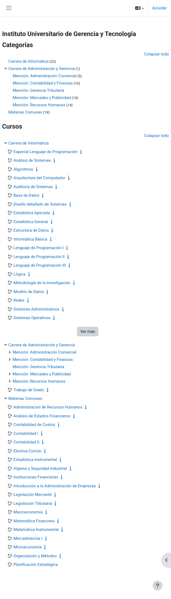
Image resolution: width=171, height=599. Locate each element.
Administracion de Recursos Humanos (47, 407)
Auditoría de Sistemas (33, 186)
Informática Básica (30, 239)
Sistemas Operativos (32, 317)
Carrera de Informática (28, 61)
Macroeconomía (28, 512)
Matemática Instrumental (36, 529)
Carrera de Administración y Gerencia (41, 68)
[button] (140, 8)
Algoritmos (23, 169)
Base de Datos (26, 195)
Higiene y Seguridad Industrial (40, 468)
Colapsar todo (156, 54)
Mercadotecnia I (27, 538)
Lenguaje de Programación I (38, 247)
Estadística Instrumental (35, 459)
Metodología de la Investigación (41, 282)
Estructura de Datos (31, 230)
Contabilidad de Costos (34, 424)
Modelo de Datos (28, 291)
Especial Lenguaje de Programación (45, 151)
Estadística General (30, 221)
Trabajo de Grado (28, 389)
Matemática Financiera (34, 521)
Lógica (19, 274)
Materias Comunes (25, 112)
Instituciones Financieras (35, 477)
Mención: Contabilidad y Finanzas (43, 83)
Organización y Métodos (35, 556)
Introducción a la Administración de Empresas (54, 486)
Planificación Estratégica (35, 564)
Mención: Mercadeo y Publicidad (42, 97)
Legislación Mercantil (32, 494)
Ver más (87, 331)
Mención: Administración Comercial (44, 75)
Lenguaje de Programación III (39, 265)
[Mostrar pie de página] (157, 585)
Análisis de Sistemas (32, 160)
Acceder (159, 8)
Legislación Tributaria (32, 503)
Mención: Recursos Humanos (39, 105)
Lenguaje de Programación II (39, 256)
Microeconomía (27, 547)
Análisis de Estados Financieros (41, 416)
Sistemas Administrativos (36, 309)
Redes (18, 300)
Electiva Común (27, 451)
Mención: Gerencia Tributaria (38, 90)
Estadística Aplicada (31, 212)
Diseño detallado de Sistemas (40, 204)
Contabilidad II (26, 442)
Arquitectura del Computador (39, 177)
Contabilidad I (25, 433)
